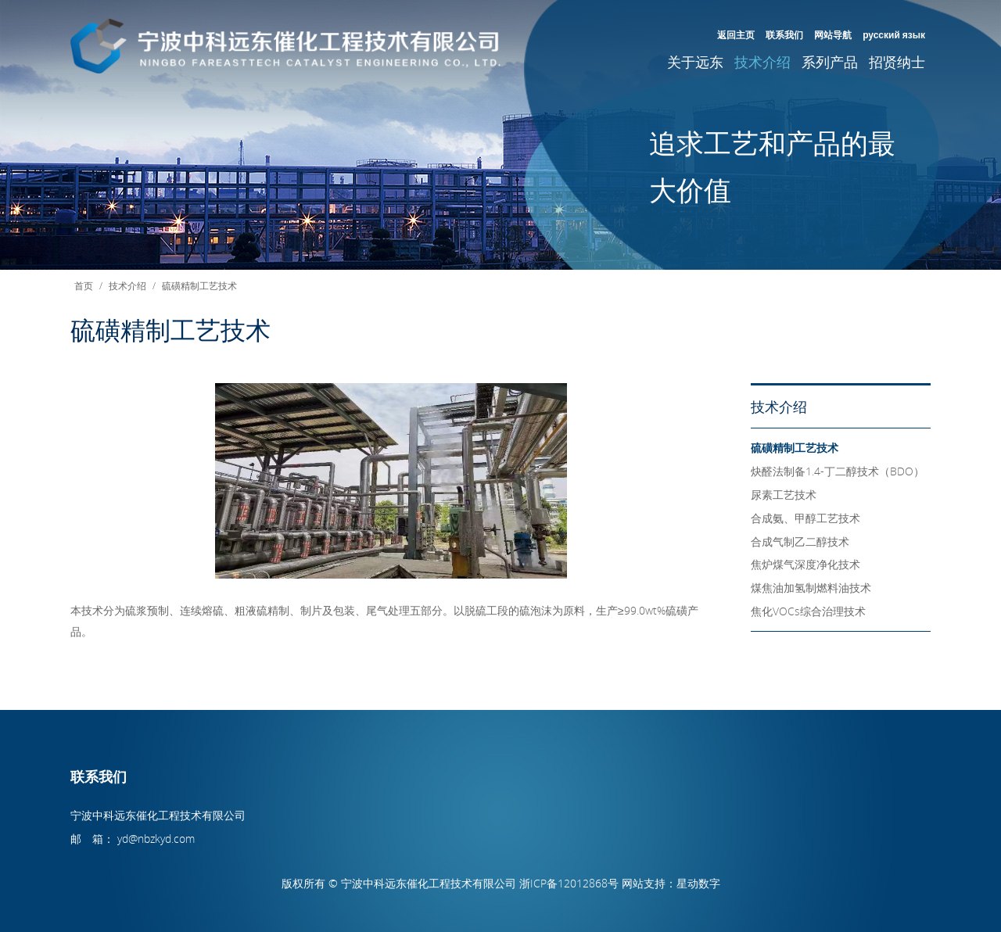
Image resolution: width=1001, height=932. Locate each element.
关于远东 (695, 61)
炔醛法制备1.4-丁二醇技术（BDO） (837, 471)
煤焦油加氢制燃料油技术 (811, 587)
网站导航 (833, 34)
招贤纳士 (897, 61)
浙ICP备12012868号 (569, 883)
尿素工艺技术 (783, 494)
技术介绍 (762, 61)
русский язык (894, 34)
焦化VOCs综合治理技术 (808, 611)
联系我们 (784, 34)
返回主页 (736, 34)
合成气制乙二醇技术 (800, 541)
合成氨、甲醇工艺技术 (805, 518)
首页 (83, 285)
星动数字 (698, 883)
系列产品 (830, 61)
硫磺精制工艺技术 (199, 285)
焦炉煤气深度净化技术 (805, 564)
